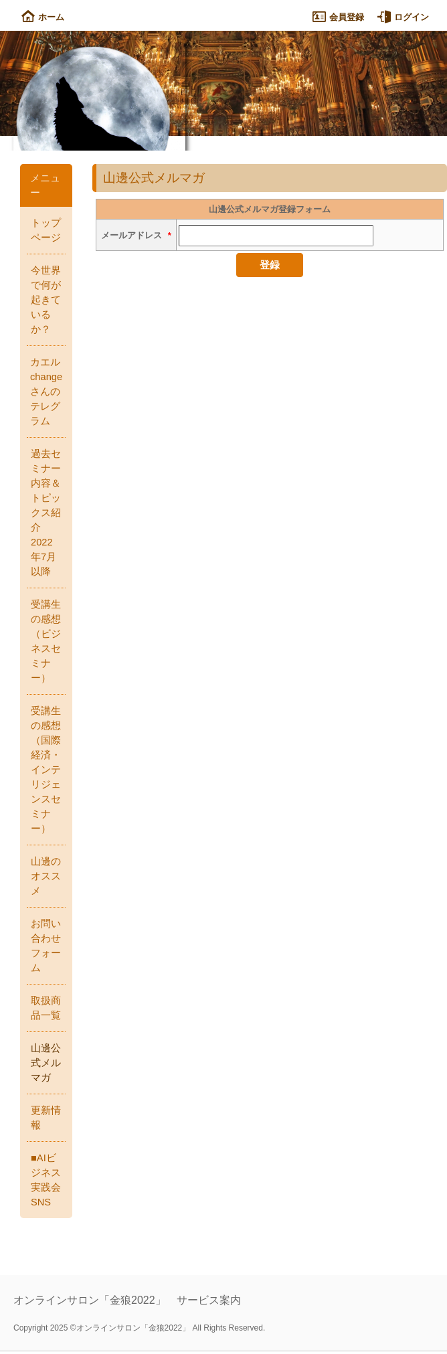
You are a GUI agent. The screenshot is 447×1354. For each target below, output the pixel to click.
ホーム (42, 17)
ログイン (403, 17)
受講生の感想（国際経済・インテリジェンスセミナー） (46, 769)
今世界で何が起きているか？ (46, 300)
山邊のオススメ (46, 876)
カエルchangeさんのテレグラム (46, 391)
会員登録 (338, 17)
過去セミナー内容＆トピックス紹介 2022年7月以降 (46, 512)
